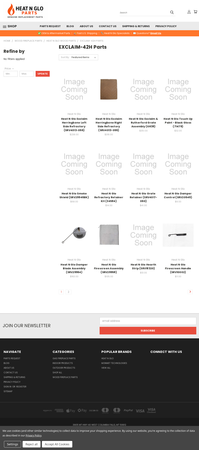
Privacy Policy (166, 26)
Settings (12, 444)
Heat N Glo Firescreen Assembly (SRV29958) (109, 268)
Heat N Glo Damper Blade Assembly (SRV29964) (74, 268)
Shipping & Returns (136, 26)
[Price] (10, 68)
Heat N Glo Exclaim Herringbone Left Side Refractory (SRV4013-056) (74, 124)
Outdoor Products (64, 367)
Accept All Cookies (57, 444)
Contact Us (107, 26)
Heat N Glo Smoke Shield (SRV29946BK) (74, 195)
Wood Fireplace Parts (65, 377)
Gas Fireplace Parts (64, 358)
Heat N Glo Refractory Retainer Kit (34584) (108, 197)
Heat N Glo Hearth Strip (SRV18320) (143, 266)
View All (105, 367)
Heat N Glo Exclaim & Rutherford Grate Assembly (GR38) (143, 122)
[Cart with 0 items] (195, 12)
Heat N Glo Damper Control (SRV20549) (178, 195)
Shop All (57, 372)
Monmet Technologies (114, 363)
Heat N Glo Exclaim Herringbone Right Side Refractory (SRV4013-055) (109, 124)
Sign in (8, 386)
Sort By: (65, 57)
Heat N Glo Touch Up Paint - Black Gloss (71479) (178, 122)
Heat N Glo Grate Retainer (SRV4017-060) (143, 197)
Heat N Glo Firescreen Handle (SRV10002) (178, 268)
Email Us (155, 33)
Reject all (31, 444)
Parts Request (50, 26)
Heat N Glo (107, 358)
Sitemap (8, 391)
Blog (70, 26)
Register (21, 386)
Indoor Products (63, 363)
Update (43, 73)
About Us (86, 26)
